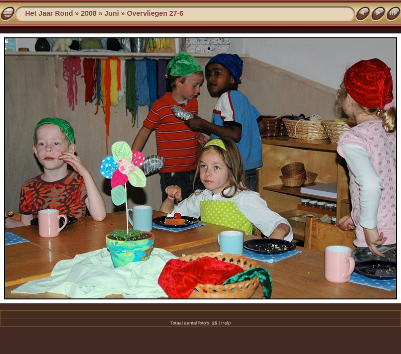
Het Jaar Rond (49, 13)
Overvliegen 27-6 (155, 13)
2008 (89, 13)
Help (226, 322)
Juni (112, 13)
